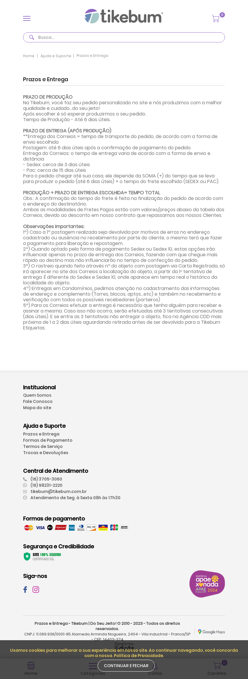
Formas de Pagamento (48, 440)
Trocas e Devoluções (45, 453)
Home (28, 55)
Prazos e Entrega (41, 434)
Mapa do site (37, 408)
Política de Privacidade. (139, 656)
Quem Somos (37, 395)
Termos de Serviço (43, 446)
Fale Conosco (38, 401)
